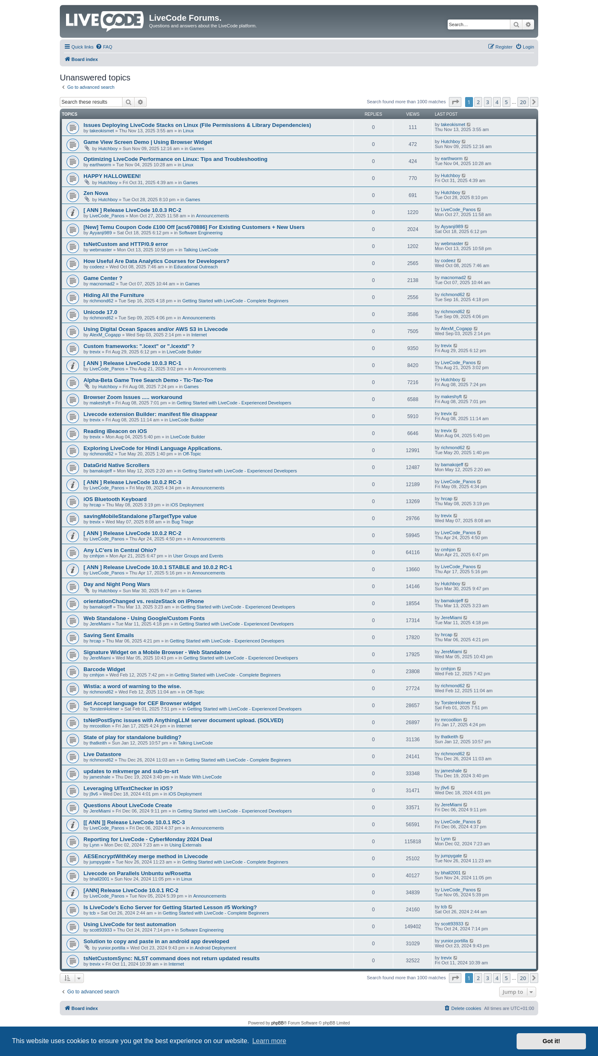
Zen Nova (95, 193)
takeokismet (102, 130)
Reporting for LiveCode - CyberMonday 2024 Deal (147, 839)
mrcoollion (100, 725)
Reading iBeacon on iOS (115, 431)
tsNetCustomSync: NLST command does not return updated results (171, 958)
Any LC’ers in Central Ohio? (120, 550)
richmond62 (101, 300)
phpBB (277, 1023)
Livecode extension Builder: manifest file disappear (150, 414)
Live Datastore (102, 754)
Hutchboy (108, 148)
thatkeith (98, 742)
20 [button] (523, 102)
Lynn (94, 844)
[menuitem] (104, 47)
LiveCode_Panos (107, 215)
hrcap (95, 504)
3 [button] (487, 102)
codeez (97, 266)
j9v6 (94, 793)
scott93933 (101, 929)
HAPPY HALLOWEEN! (112, 176)
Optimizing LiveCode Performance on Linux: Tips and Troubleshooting (175, 159)
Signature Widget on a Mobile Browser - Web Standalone (157, 652)
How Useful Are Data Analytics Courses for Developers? (156, 261)
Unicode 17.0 (100, 312)
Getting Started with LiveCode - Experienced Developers (233, 402)
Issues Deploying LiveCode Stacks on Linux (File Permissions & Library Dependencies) (197, 125)
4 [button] (496, 102)
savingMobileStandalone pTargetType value (140, 516)
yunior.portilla (111, 947)
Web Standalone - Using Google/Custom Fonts (144, 618)
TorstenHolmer (105, 708)
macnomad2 (102, 283)
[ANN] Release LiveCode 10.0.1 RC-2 (131, 890)
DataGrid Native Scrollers (116, 465)
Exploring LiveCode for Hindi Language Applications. (152, 448)
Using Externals (185, 844)
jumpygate (100, 861)
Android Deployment (215, 947)
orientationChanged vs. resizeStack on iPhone (143, 601)
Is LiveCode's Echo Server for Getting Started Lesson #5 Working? (170, 907)
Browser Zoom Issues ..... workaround (132, 397)
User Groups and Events (198, 555)
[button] (455, 102)
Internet (199, 334)
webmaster (101, 249)
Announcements (212, 215)
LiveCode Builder (184, 351)
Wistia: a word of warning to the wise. (132, 686)
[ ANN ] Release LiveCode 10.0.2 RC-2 (132, 533)
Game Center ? (103, 278)
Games (196, 148)
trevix (95, 351)
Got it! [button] (551, 1041)
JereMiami (100, 623)
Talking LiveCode (201, 249)
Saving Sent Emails (108, 635)
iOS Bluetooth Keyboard (115, 499)
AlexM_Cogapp (105, 334)
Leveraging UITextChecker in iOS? (128, 788)
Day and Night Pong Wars (116, 584)
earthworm (100, 164)
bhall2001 (100, 878)
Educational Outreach (196, 266)
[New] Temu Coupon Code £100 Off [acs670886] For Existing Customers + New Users (194, 227)
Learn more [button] (269, 1040)
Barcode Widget (104, 669)
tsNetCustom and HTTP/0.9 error (125, 244)
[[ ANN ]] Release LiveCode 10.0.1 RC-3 (134, 822)
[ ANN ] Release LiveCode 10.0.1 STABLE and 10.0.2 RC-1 (157, 567)
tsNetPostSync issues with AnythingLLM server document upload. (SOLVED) (183, 720)
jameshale (100, 776)
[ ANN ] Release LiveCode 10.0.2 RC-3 (132, 482)
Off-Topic (192, 453)
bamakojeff (101, 470)
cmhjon (97, 555)
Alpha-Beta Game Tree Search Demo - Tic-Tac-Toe (148, 380)
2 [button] (478, 102)
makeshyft (100, 402)
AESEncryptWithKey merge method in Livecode (145, 856)
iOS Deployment (187, 504)
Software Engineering (201, 232)
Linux (188, 130)
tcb (93, 912)
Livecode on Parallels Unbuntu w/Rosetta (137, 873)
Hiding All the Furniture (113, 295)
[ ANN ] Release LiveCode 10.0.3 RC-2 (132, 210)
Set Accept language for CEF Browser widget (142, 703)
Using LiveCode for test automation (129, 924)
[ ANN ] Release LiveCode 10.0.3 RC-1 (132, 363)
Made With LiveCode (200, 776)
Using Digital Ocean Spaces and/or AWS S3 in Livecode (155, 329)
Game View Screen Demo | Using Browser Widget (147, 142)
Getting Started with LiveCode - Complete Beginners (235, 300)
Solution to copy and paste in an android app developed (156, 941)
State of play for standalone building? (132, 737)
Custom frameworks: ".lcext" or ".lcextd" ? (139, 346)
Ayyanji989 (101, 232)
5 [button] (506, 102)
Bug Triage (183, 521)
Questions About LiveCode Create (127, 805)
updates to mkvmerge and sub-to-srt (131, 771)
